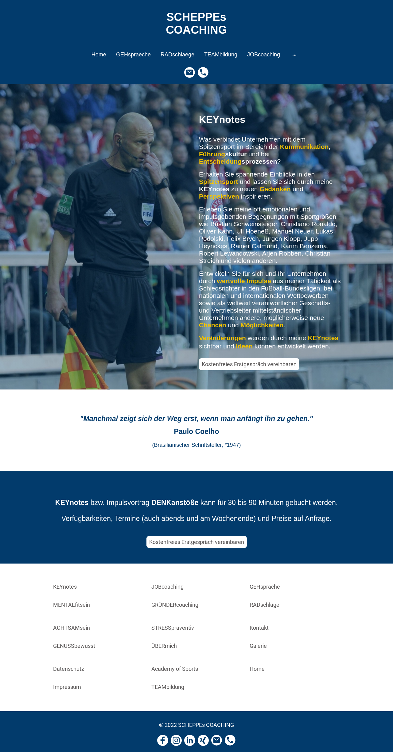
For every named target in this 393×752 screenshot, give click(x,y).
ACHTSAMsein (71, 628)
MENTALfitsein (71, 605)
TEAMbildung (167, 687)
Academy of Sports (174, 669)
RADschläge (264, 605)
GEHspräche (265, 586)
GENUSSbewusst (74, 646)
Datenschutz (68, 669)
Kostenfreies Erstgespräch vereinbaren (249, 364)
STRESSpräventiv (172, 628)
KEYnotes (65, 586)
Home (257, 669)
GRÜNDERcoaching (174, 605)
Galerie (258, 646)
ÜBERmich (164, 646)
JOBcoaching (167, 586)
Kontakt (259, 628)
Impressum (67, 687)
